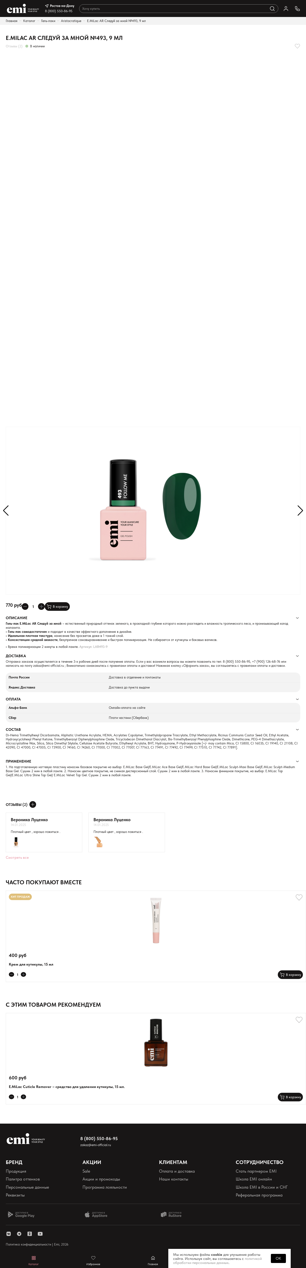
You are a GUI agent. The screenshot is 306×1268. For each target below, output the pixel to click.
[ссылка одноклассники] (30, 1234)
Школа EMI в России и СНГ (262, 1187)
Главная (11, 21)
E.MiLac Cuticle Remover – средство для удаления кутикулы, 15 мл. (67, 1086)
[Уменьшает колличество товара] (25, 606)
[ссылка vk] (8, 1234)
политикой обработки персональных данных (217, 1260)
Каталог (29, 21)
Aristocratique (71, 21)
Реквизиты (15, 1194)
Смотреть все (17, 857)
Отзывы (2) (14, 46)
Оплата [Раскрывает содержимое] (13, 699)
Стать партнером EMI (256, 1171)
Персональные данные (27, 1187)
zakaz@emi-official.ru (48, 665)
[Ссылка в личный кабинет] (286, 8)
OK (278, 1258)
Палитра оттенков (23, 1178)
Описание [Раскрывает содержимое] (16, 618)
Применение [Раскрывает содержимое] (18, 761)
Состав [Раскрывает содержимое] (13, 729)
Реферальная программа (259, 1194)
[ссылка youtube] (40, 1234)
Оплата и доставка (177, 1171)
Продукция (16, 1171)
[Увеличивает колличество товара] (41, 606)
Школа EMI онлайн (254, 1178)
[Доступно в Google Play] (21, 1214)
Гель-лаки (48, 21)
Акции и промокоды (101, 1178)
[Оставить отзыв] (32, 804)
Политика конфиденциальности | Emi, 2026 (37, 1244)
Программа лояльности (104, 1187)
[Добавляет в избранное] (297, 46)
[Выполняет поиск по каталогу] (272, 8)
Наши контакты (173, 1178)
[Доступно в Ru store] (174, 1214)
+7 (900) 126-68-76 (266, 661)
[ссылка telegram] (19, 1234)
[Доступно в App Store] (97, 1214)
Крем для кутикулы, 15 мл (31, 964)
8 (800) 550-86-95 (58, 11)
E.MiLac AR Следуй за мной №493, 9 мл (116, 21)
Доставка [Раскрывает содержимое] (16, 656)
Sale (86, 1171)
